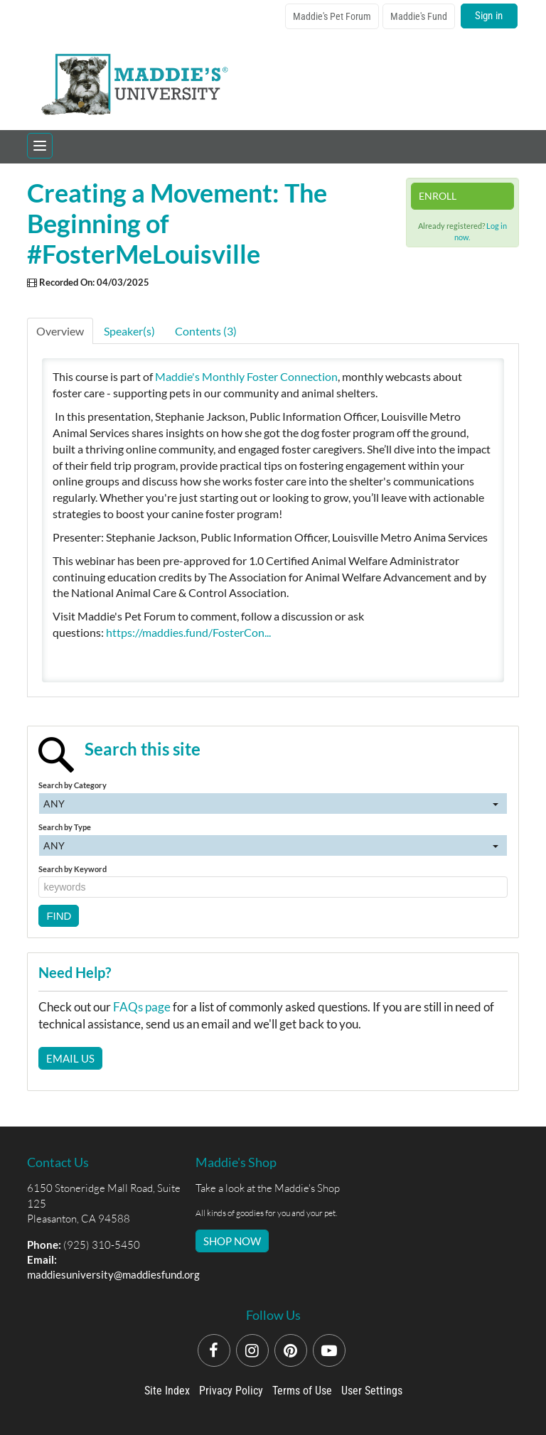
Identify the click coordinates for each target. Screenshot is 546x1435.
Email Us (70, 1058)
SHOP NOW (232, 1241)
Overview (60, 331)
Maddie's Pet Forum (332, 16)
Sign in (489, 15)
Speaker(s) (129, 331)
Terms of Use (302, 1390)
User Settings (371, 1390)
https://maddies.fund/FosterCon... (188, 632)
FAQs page (142, 1006)
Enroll (437, 196)
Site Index (167, 1390)
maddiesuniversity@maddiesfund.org (113, 1274)
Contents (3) (206, 331)
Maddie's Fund (418, 16)
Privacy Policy (231, 1390)
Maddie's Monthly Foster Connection (246, 376)
